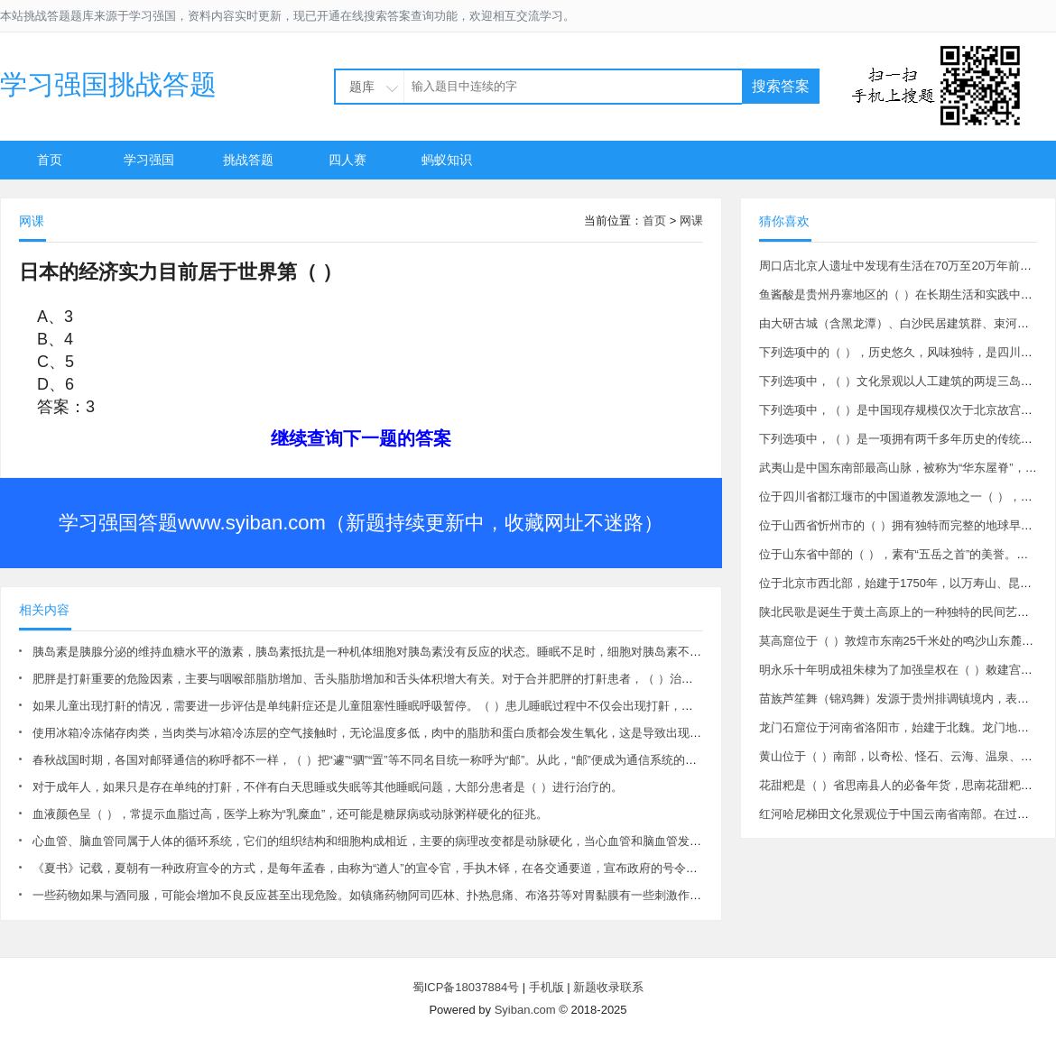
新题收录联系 (608, 987)
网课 (691, 220)
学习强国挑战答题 (108, 84)
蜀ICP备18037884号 (466, 987)
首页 (49, 159)
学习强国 (149, 159)
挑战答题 (248, 159)
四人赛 (347, 159)
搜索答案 (781, 86)
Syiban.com (525, 1009)
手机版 (546, 987)
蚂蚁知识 (446, 159)
